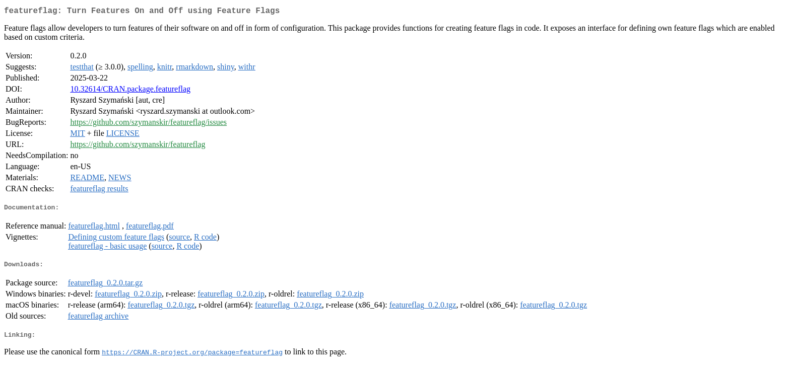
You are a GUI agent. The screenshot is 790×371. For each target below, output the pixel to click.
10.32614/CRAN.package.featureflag (130, 91)
